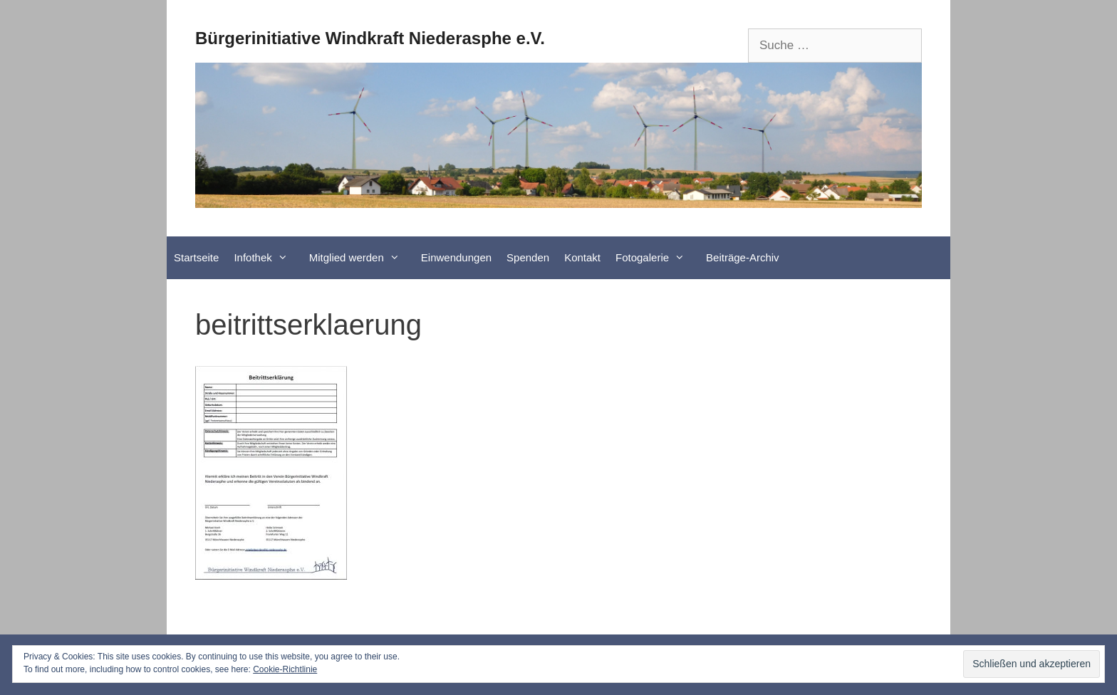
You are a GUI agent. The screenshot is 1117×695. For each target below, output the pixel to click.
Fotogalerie (657, 257)
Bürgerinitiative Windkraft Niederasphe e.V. (370, 38)
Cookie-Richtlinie (285, 669)
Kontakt (582, 257)
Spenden (527, 257)
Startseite (196, 257)
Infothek (267, 257)
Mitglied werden (361, 257)
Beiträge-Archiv (742, 257)
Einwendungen (456, 257)
